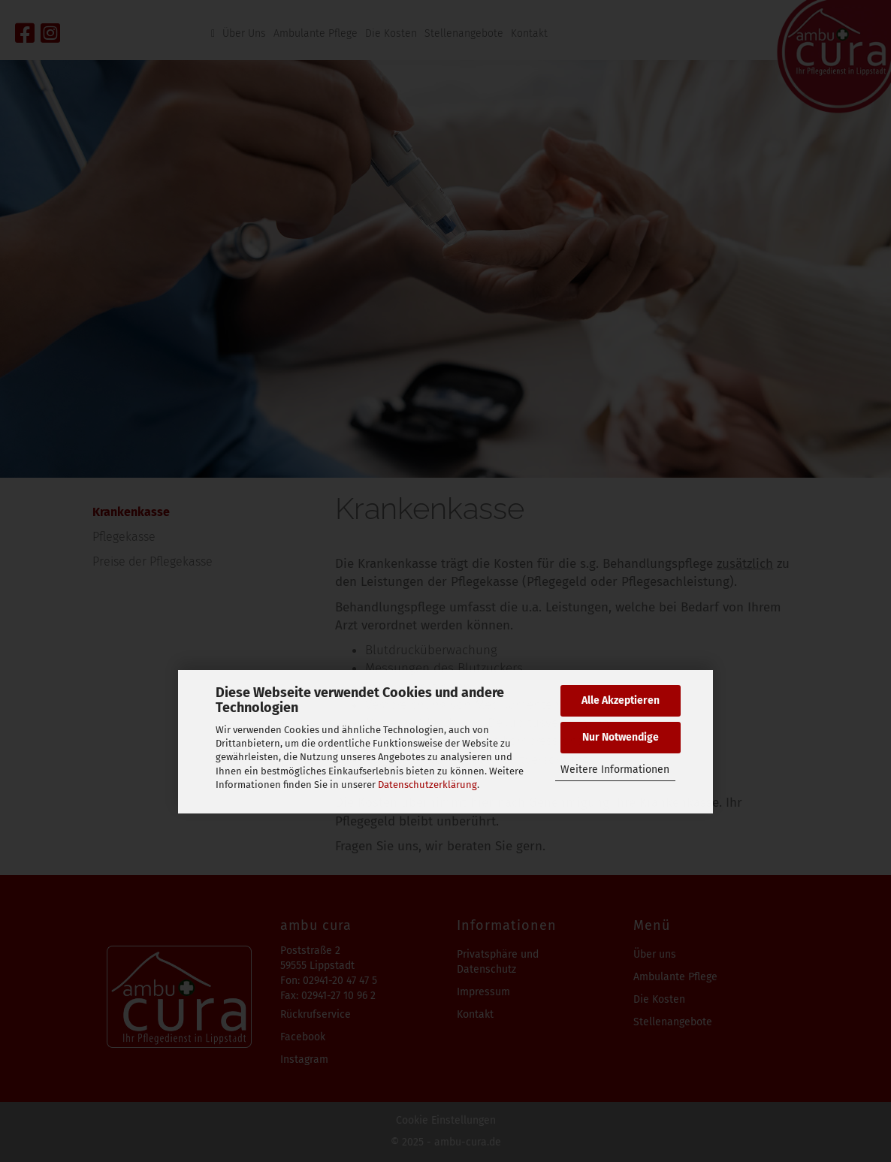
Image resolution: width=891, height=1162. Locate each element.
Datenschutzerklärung (427, 784)
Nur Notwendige (620, 737)
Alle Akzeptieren (620, 700)
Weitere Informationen (614, 769)
